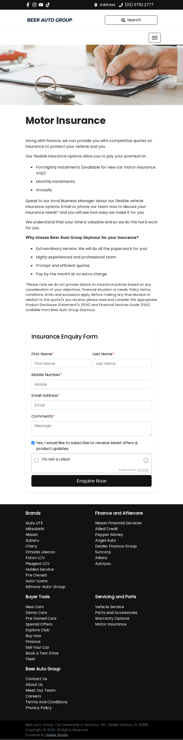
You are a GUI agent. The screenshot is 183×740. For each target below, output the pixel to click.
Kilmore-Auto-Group (45, 587)
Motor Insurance (111, 624)
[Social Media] (48, 4)
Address (107, 4)
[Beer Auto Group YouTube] (42, 4)
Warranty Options (112, 618)
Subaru (32, 540)
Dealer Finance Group (116, 546)
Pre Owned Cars (41, 618)
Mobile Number (46, 374)
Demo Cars (36, 612)
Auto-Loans (37, 581)
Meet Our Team (41, 690)
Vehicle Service (109, 607)
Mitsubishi (35, 529)
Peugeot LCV (38, 563)
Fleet (30, 659)
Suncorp (103, 552)
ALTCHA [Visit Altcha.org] (143, 470)
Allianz (101, 558)
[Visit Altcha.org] (146, 460)
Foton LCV (35, 558)
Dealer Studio (57, 735)
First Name (42, 354)
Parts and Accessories (116, 612)
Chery (31, 546)
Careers (33, 696)
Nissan (32, 534)
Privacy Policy (39, 708)
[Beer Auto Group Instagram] (35, 4)
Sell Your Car (37, 647)
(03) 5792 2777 (139, 4)
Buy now (33, 636)
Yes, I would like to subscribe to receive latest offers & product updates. (87, 445)
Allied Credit (106, 529)
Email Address (45, 395)
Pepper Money (109, 534)
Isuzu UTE (34, 523)
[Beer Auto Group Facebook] (29, 4)
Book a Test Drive (42, 653)
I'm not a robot (56, 459)
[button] (155, 38)
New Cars (35, 607)
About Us (34, 684)
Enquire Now (91, 480)
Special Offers (39, 624)
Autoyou (103, 563)
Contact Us (36, 679)
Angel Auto (105, 540)
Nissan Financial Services (118, 523)
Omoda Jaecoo (40, 552)
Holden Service (40, 569)
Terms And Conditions (46, 702)
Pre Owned (36, 575)
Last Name (103, 354)
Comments (43, 416)
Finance (33, 641)
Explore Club (37, 630)
